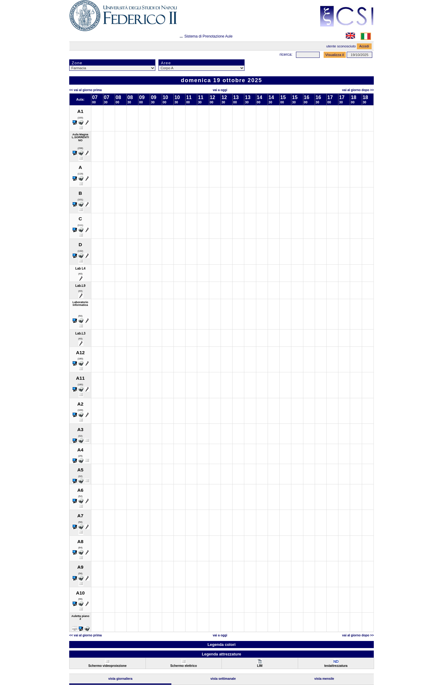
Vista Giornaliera (120, 678)
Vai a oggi (220, 90)
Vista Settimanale (223, 678)
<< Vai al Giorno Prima (85, 90)
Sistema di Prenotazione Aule (208, 36)
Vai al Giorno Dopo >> (358, 90)
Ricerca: (286, 54)
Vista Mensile (324, 678)
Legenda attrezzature (221, 654)
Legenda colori (221, 644)
